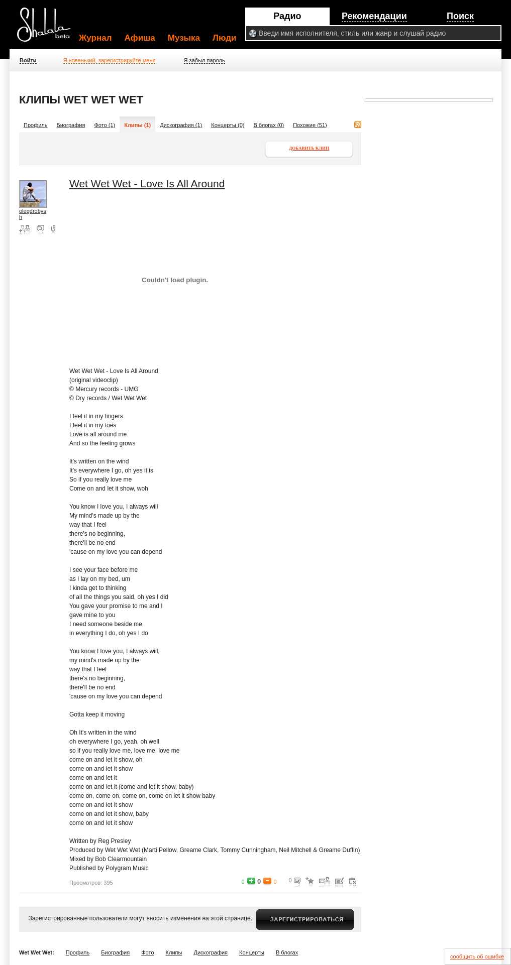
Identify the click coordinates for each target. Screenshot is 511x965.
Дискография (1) (181, 125)
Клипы (174, 952)
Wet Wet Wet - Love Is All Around (147, 183)
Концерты (251, 952)
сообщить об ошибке (477, 956)
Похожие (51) (310, 125)
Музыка (184, 38)
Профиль (36, 125)
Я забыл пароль (204, 60)
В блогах (287, 952)
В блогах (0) (268, 125)
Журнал (95, 38)
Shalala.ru (48, 29)
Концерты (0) (227, 125)
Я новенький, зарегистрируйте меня (109, 60)
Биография (71, 125)
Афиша (140, 38)
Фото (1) (104, 125)
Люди (224, 38)
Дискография (211, 952)
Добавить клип (309, 148)
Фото (147, 952)
